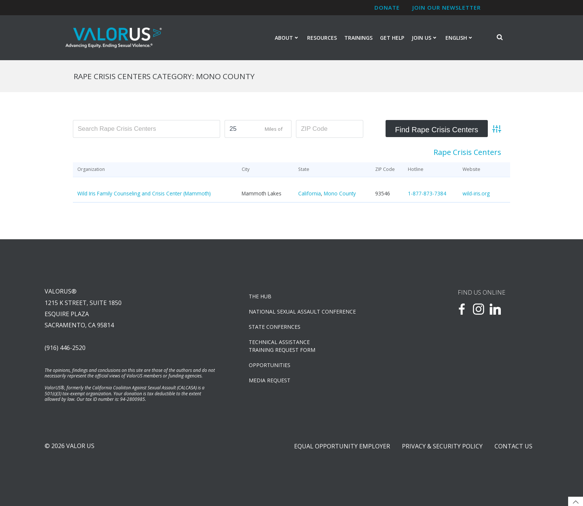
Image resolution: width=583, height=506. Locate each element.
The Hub (260, 296)
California (309, 193)
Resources (322, 37)
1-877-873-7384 (427, 193)
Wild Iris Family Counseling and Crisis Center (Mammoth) (144, 193)
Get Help (392, 37)
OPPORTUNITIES (269, 365)
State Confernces (274, 326)
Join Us (425, 37)
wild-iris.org (476, 193)
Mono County (340, 193)
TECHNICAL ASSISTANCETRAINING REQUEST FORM (282, 345)
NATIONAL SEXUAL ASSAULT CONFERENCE (302, 311)
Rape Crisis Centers (467, 152)
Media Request (269, 380)
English (459, 37)
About (287, 37)
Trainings (358, 37)
